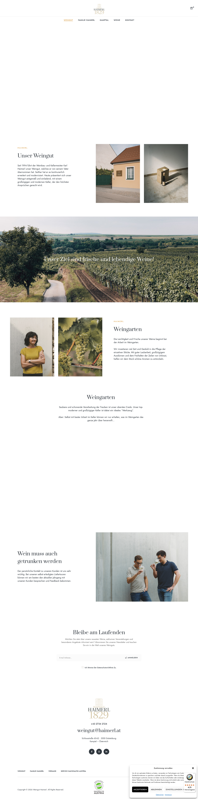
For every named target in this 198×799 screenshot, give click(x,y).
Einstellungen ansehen (179, 789)
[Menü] (193, 774)
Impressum (168, 795)
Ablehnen (156, 789)
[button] (193, 768)
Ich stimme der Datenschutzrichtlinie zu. (99, 667)
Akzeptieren (140, 789)
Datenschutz (160, 795)
